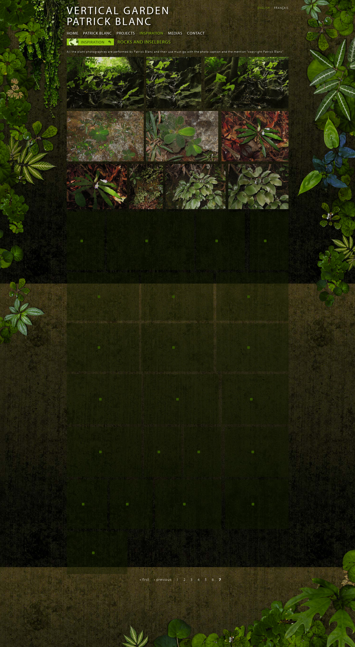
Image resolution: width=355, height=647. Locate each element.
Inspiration (151, 32)
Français (281, 8)
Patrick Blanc (97, 32)
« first (144, 579)
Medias (175, 32)
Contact (196, 32)
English (264, 8)
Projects (126, 32)
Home (72, 32)
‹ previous (162, 579)
